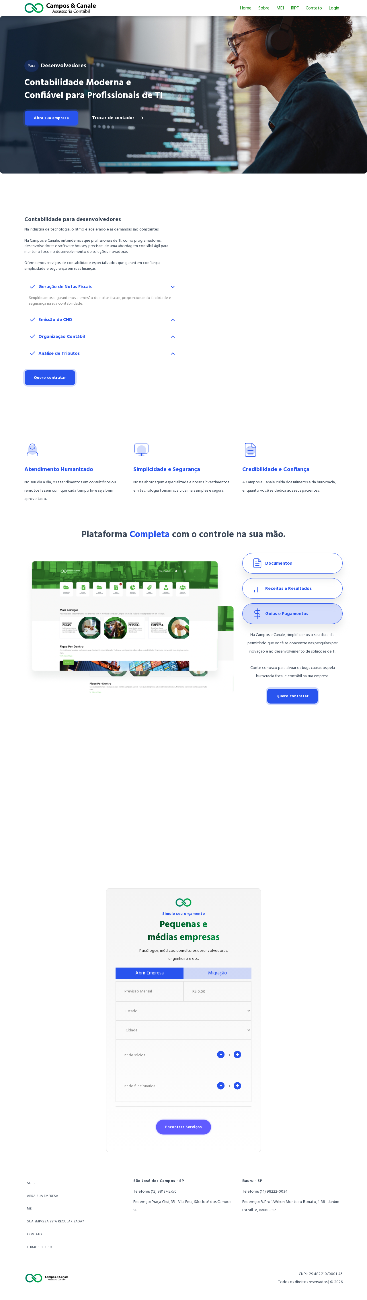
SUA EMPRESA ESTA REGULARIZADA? (55, 1221)
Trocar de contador (118, 118)
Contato (314, 8)
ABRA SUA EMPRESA (42, 1196)
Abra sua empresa (51, 118)
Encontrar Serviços (183, 1127)
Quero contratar (50, 377)
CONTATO (34, 1234)
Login (334, 8)
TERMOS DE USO (39, 1247)
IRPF (295, 8)
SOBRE (32, 1183)
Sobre (264, 8)
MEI (280, 8)
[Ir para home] (60, 8)
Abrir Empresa (149, 973)
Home (245, 8)
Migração (217, 973)
